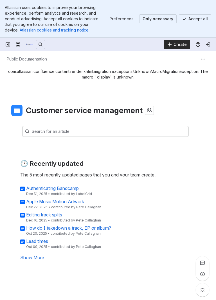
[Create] (177, 44)
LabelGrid (84, 194)
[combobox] (114, 131)
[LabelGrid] (29, 44)
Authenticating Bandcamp (52, 188)
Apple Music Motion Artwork (55, 201)
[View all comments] (202, 262)
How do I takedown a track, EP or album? (68, 228)
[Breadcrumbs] (27, 59)
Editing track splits (44, 215)
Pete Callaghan (88, 207)
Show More (32, 257)
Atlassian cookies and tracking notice (54, 30)
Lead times (37, 241)
